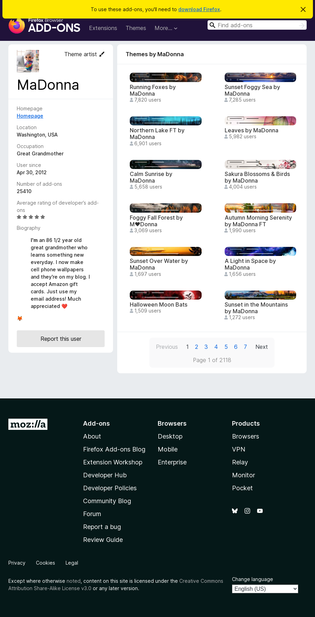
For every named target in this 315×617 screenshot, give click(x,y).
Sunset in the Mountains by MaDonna (256, 308)
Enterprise (172, 462)
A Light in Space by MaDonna (250, 264)
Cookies (45, 563)
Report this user (60, 338)
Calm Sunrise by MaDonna (151, 177)
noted (74, 581)
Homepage (30, 116)
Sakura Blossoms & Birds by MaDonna (257, 177)
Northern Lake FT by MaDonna (157, 133)
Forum (92, 513)
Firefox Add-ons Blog (114, 449)
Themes (136, 27)
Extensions (103, 27)
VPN (238, 449)
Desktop (170, 436)
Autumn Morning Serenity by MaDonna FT (258, 221)
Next (261, 346)
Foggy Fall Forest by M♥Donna (156, 221)
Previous (167, 346)
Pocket (242, 488)
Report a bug (102, 526)
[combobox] (257, 25)
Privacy (16, 563)
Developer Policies (110, 488)
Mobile (168, 449)
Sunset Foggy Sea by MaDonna (252, 90)
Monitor (243, 475)
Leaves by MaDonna (251, 130)
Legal (72, 563)
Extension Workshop (112, 462)
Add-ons (96, 423)
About (92, 436)
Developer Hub (105, 475)
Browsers (245, 436)
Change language (252, 579)
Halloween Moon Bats (158, 304)
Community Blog (107, 501)
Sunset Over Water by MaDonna (159, 264)
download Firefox (199, 9)
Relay (240, 462)
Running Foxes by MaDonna (153, 90)
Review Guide (103, 539)
